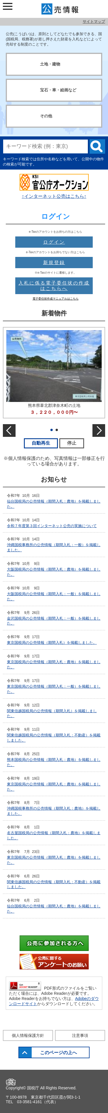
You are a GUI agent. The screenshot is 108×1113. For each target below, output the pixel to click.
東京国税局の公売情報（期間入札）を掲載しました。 (52, 642)
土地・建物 (50, 64)
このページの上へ (58, 1052)
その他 (46, 116)
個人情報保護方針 (28, 1035)
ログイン (54, 242)
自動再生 (45, 442)
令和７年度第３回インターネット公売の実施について (52, 526)
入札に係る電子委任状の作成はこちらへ (54, 286)
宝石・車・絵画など (58, 90)
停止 (75, 442)
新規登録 (54, 262)
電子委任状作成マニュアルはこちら (56, 298)
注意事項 (80, 1035)
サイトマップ (94, 21)
